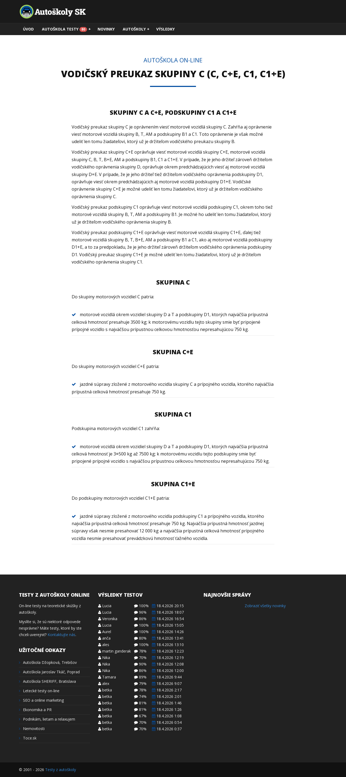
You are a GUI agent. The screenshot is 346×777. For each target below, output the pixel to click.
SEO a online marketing (41, 700)
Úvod (28, 29)
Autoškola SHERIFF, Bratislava (47, 681)
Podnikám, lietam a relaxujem (47, 719)
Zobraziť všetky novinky (265, 605)
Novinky (106, 29)
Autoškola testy (66, 29)
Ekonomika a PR (35, 709)
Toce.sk (27, 738)
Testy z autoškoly (60, 769)
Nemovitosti (32, 728)
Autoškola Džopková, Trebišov (48, 662)
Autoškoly (136, 29)
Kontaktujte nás (61, 634)
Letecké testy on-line (39, 690)
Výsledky (165, 29)
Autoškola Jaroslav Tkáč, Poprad (49, 671)
